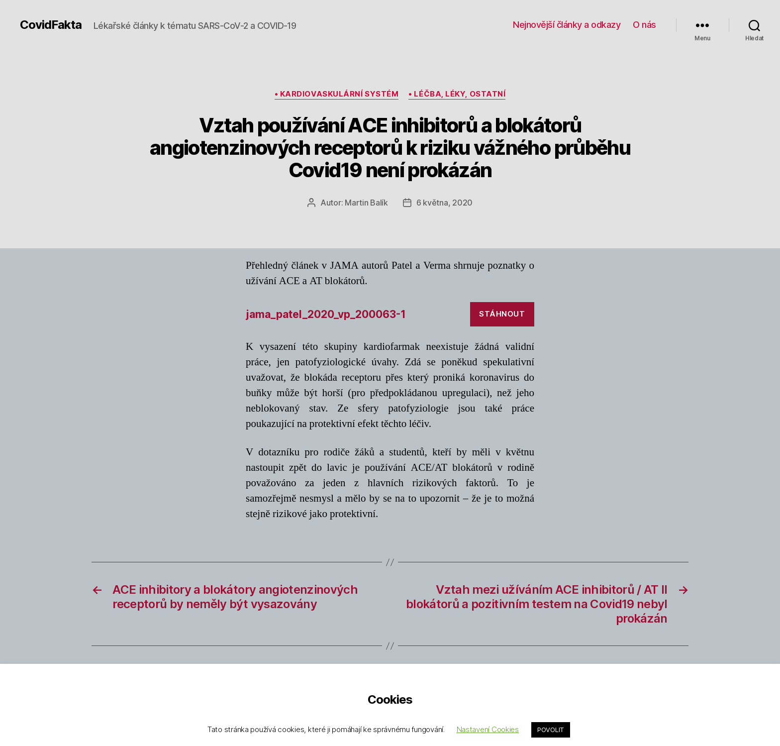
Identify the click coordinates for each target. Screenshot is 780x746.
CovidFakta (51, 25)
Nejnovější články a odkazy (566, 24)
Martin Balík (366, 203)
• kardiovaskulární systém (337, 94)
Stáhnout (502, 314)
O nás (644, 24)
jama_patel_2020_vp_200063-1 (326, 314)
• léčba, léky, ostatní (456, 94)
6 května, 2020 (444, 203)
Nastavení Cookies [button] (488, 729)
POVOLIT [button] (550, 730)
